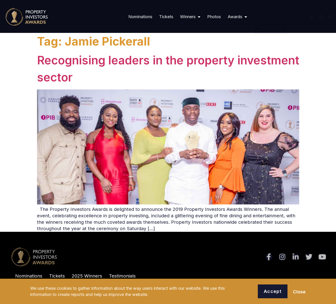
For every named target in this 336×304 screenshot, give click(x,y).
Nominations (140, 16)
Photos (214, 16)
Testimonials (122, 276)
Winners (190, 16)
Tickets (166, 16)
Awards (237, 16)
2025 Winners (87, 276)
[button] (270, 21)
